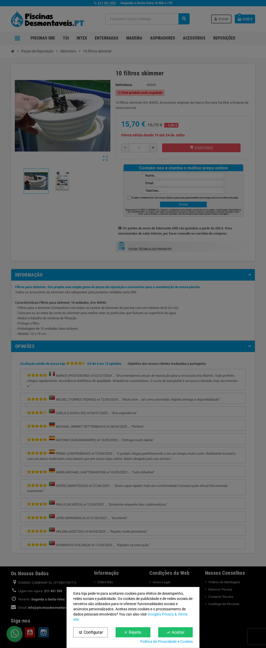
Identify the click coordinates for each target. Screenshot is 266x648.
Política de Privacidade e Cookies (166, 641)
